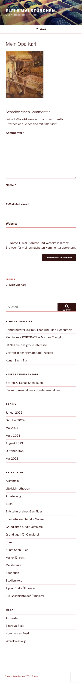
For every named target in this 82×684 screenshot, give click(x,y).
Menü (41, 29)
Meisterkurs (13, 565)
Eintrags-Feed (15, 625)
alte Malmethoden (18, 488)
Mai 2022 (12, 458)
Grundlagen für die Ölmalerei (24, 526)
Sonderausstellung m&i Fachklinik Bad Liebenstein (39, 329)
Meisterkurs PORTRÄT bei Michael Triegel (33, 337)
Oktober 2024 (15, 420)
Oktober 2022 (15, 450)
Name (11, 185)
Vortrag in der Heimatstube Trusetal (29, 352)
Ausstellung (13, 496)
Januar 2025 (14, 412)
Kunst (9, 542)
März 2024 (13, 435)
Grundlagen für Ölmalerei (22, 534)
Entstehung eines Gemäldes (24, 511)
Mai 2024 (12, 428)
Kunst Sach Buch (17, 550)
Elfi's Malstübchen (30, 10)
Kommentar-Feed (17, 633)
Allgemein (12, 480)
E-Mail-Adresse (18, 204)
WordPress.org (16, 641)
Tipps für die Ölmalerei (20, 588)
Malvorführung (15, 557)
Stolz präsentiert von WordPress (21, 676)
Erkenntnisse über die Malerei (25, 519)
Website (12, 223)
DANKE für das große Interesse (26, 345)
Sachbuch (12, 572)
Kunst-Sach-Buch (17, 360)
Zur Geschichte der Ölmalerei (25, 596)
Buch (9, 503)
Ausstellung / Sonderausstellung (39, 390)
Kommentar (15, 133)
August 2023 (14, 443)
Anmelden (12, 618)
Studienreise (14, 580)
